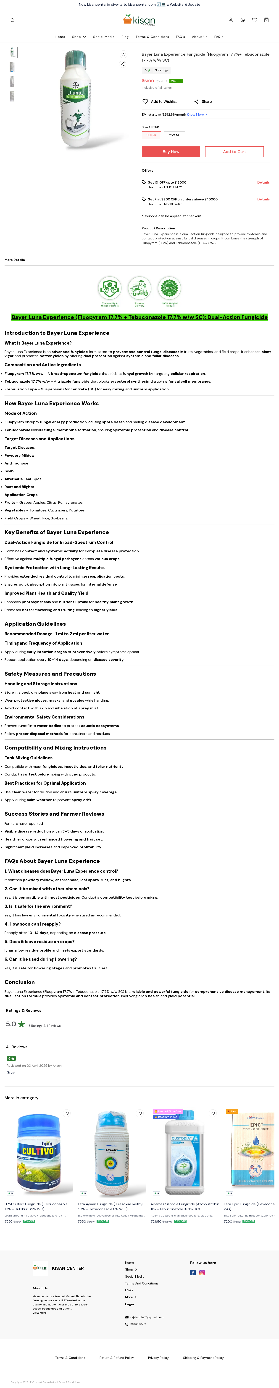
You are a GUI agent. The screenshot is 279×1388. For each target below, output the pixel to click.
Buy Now (171, 151)
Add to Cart (234, 151)
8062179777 (138, 1324)
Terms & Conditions (69, 1382)
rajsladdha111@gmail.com (146, 1317)
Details (263, 182)
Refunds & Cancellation (43, 1382)
